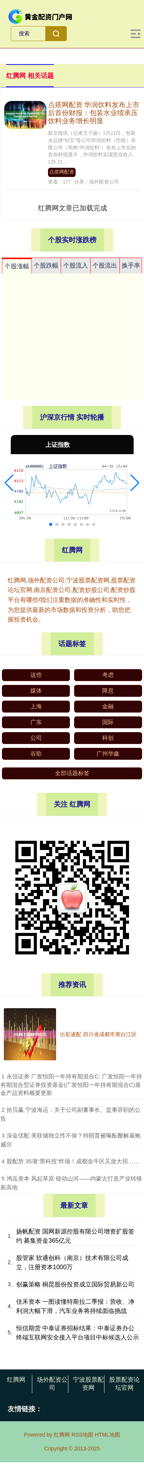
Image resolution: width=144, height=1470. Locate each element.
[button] (9, 483)
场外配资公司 (52, 1383)
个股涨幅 (17, 266)
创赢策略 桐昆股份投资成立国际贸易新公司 (75, 1284)
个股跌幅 (46, 265)
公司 (36, 737)
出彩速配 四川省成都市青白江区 (98, 1034)
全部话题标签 (72, 773)
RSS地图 (82, 1435)
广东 (36, 722)
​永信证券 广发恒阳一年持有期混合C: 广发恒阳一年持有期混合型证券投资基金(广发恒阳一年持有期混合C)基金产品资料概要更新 (71, 1084)
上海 (36, 706)
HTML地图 (107, 1435)
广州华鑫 (107, 753)
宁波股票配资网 (88, 1383)
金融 (108, 706)
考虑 (108, 674)
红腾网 (16, 1379)
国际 (108, 722)
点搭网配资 (61, 172)
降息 (108, 690)
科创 (108, 737)
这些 (36, 674)
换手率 (131, 265)
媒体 (36, 690)
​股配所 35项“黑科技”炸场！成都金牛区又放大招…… (73, 1161)
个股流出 (105, 265)
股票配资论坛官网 (124, 1383)
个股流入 (75, 265)
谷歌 (36, 753)
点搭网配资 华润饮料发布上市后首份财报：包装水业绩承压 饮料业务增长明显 (94, 113)
